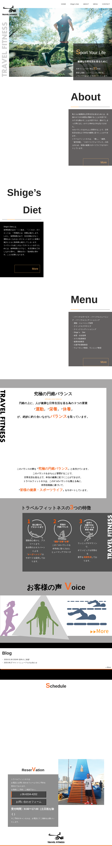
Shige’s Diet (74, 4)
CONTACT (106, 4)
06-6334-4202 (28, 781)
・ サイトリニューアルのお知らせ (18, 650)
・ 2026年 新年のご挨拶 (14, 647)
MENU (95, 4)
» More (108, 655)
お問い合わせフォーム (29, 789)
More (96, 153)
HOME (63, 4)
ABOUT (86, 4)
